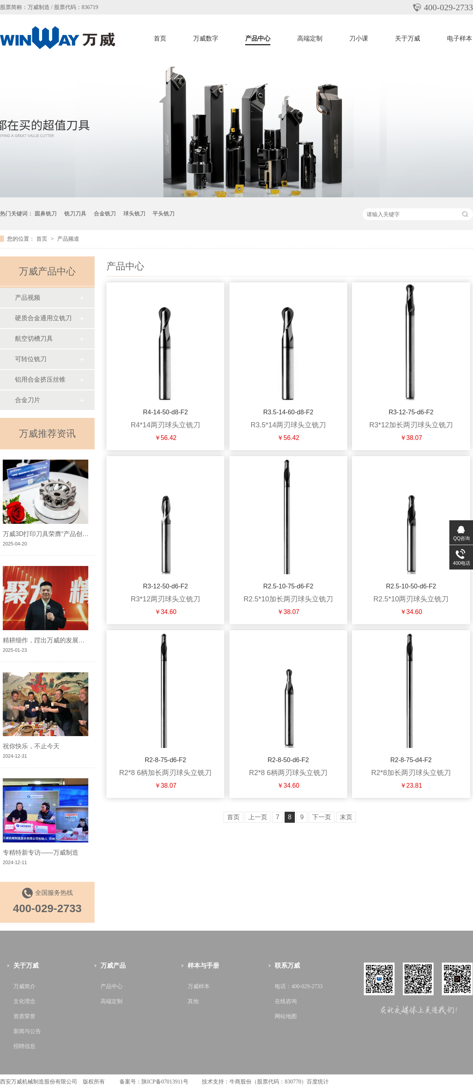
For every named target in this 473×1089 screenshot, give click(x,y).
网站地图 (286, 1016)
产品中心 (257, 38)
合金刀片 (27, 400)
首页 (160, 38)
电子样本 (459, 38)
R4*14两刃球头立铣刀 (165, 425)
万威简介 (24, 986)
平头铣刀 (164, 213)
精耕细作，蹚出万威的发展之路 (47, 640)
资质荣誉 (24, 1016)
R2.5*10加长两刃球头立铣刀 (288, 599)
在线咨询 (286, 1001)
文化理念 (24, 1001)
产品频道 (68, 239)
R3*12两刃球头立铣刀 (165, 599)
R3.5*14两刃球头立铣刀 (288, 425)
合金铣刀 (105, 213)
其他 (193, 1001)
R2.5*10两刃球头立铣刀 (411, 599)
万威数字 (205, 38)
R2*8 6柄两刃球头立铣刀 (288, 773)
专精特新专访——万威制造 (40, 852)
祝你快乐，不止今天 (31, 746)
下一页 (321, 817)
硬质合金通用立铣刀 (43, 318)
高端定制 (309, 38)
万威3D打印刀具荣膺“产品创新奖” (50, 534)
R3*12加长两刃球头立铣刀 (411, 425)
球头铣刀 (134, 213)
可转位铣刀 (31, 359)
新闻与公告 (27, 1031)
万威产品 (113, 965)
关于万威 (407, 38)
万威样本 (199, 986)
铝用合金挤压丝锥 (40, 379)
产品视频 (27, 297)
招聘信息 (24, 1046)
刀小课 (358, 38)
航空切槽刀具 (34, 338)
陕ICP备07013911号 (165, 1082)
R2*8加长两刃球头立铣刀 (411, 773)
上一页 (257, 817)
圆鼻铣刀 (46, 213)
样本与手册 (203, 965)
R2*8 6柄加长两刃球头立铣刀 (165, 773)
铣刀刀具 (75, 213)
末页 (346, 817)
